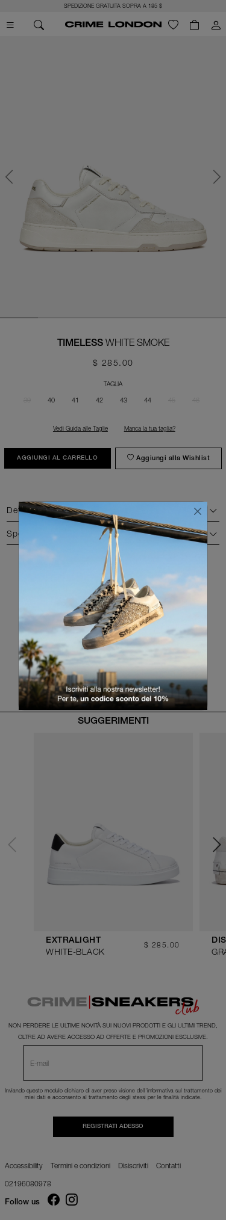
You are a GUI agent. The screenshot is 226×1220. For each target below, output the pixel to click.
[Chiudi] (198, 511)
